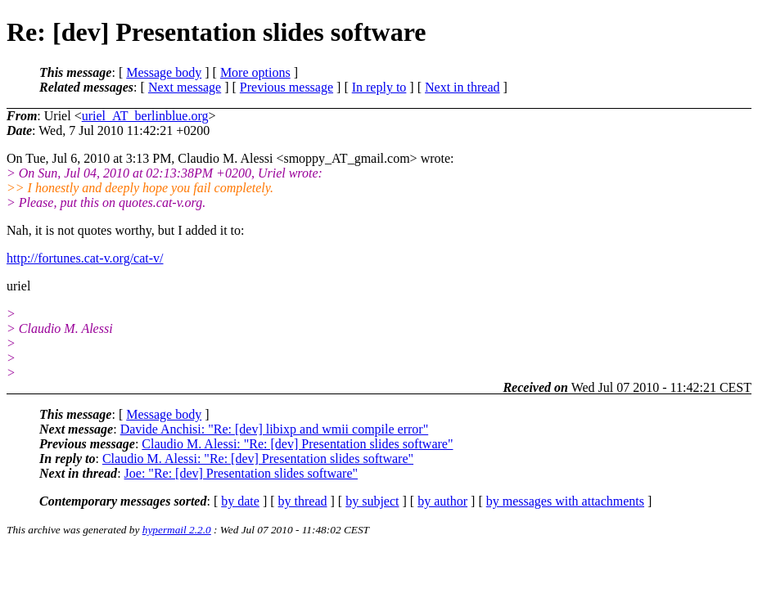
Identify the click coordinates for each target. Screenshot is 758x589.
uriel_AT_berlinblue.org (145, 116)
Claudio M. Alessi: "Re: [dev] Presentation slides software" (297, 444)
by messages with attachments (565, 501)
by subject (372, 501)
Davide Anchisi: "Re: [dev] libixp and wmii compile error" (274, 429)
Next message (184, 87)
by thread (302, 501)
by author (442, 501)
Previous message (286, 87)
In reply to (379, 87)
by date (240, 501)
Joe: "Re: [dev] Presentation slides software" (241, 473)
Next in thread (462, 87)
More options (255, 72)
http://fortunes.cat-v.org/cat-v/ (85, 258)
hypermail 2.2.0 (176, 530)
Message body (163, 72)
